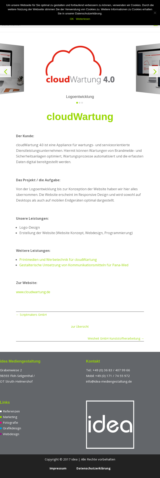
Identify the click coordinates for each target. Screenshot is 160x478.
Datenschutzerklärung (93, 468)
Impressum (58, 468)
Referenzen (11, 411)
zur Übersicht (80, 326)
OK (72, 18)
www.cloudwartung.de (33, 292)
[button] (5, 71)
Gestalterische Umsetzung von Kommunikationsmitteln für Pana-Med (73, 265)
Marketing (10, 417)
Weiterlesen (83, 18)
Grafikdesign (12, 428)
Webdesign (11, 434)
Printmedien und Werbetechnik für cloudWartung (58, 259)
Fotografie (10, 422)
